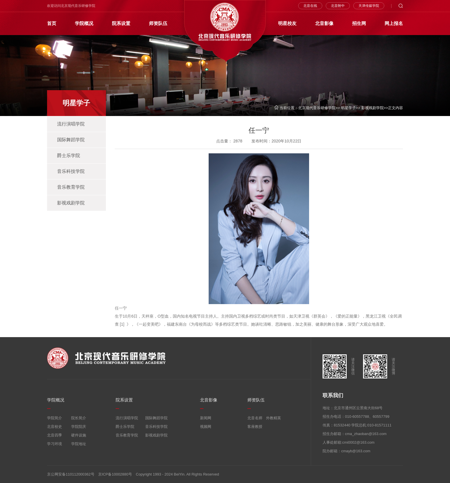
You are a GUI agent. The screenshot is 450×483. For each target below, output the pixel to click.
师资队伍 (158, 23)
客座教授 (254, 426)
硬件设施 (78, 435)
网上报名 (394, 23)
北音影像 (324, 23)
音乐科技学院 (71, 171)
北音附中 (338, 6)
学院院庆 (78, 426)
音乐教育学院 (71, 187)
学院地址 (78, 444)
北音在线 (310, 6)
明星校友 (287, 23)
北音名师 (254, 418)
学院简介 (54, 418)
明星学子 (348, 108)
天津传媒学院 (368, 6)
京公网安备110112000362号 (70, 474)
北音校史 (54, 426)
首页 (51, 23)
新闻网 (205, 418)
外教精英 (273, 418)
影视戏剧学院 (372, 108)
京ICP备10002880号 (115, 474)
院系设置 (121, 23)
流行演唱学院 (71, 123)
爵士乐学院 (68, 155)
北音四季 (54, 435)
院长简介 (78, 418)
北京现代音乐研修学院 (316, 108)
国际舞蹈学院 (71, 139)
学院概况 (84, 23)
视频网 (205, 426)
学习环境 (54, 444)
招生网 (359, 23)
